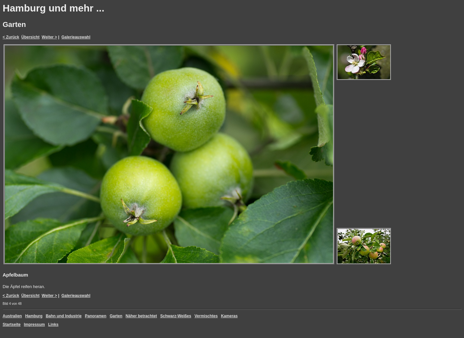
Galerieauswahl (75, 37)
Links (53, 324)
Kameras (229, 316)
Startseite (12, 324)
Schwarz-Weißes (175, 316)
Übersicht (30, 37)
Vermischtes (206, 316)
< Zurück (11, 37)
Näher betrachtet (141, 316)
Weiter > (49, 37)
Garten (116, 316)
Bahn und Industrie (63, 316)
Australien (12, 316)
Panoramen (95, 316)
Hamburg (34, 316)
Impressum (34, 324)
